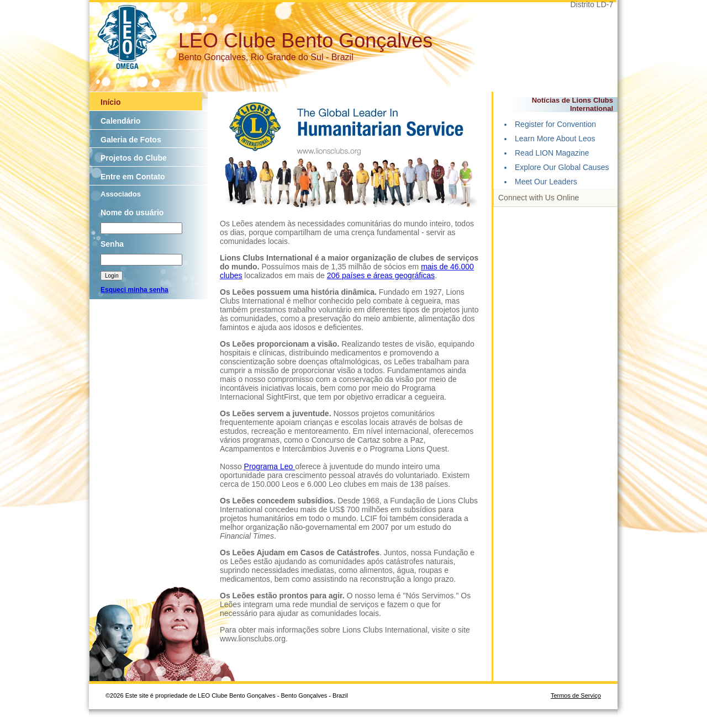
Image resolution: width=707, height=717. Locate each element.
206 (334, 275)
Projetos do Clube (134, 157)
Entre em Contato (133, 176)
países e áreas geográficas (388, 275)
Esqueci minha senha (134, 290)
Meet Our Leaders (546, 181)
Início (111, 102)
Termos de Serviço (576, 695)
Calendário (120, 120)
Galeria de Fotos (131, 139)
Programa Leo (270, 466)
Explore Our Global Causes (562, 167)
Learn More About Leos (555, 138)
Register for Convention (555, 124)
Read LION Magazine (552, 152)
